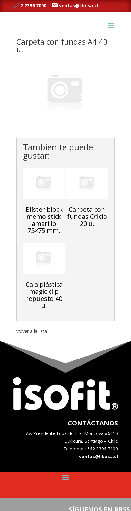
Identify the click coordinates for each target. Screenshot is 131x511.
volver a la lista (31, 331)
